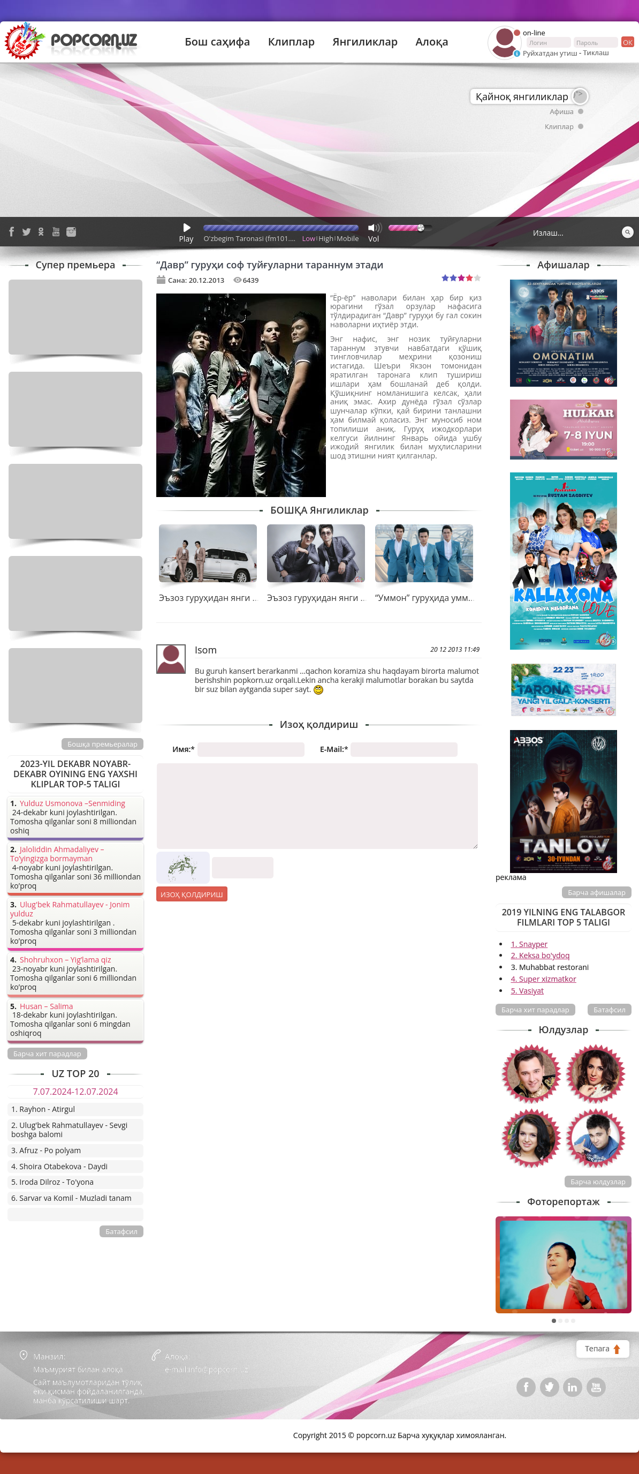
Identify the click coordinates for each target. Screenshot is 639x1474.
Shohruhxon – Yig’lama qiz (65, 960)
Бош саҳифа (217, 41)
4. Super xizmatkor (543, 979)
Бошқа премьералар (102, 744)
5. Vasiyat (527, 991)
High (325, 238)
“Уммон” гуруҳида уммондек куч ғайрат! (458, 598)
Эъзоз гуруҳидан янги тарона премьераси (247, 598)
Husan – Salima (46, 1006)
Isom (206, 649)
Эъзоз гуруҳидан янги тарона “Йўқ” (340, 598)
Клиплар (291, 41)
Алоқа (432, 41)
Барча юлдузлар (598, 1181)
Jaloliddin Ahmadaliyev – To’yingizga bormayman (57, 854)
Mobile (348, 238)
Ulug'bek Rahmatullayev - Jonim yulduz (70, 909)
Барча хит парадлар (535, 1009)
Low (309, 238)
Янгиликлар (365, 41)
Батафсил (610, 1009)
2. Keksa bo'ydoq (540, 955)
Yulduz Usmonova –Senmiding (72, 803)
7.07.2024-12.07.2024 (75, 1091)
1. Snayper (529, 944)
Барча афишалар (597, 892)
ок (627, 41)
